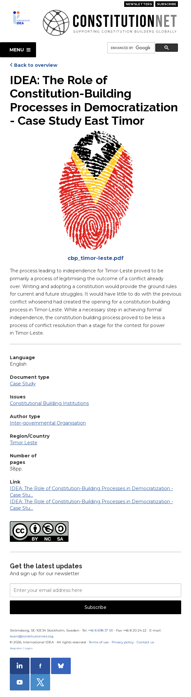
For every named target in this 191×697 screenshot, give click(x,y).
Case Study (23, 384)
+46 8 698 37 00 (100, 630)
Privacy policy (123, 642)
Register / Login (21, 648)
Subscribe (166, 4)
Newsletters (139, 4)
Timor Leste (23, 443)
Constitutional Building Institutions (49, 403)
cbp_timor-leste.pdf (95, 258)
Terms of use (99, 642)
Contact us (145, 642)
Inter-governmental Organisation (48, 423)
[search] (130, 48)
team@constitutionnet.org (31, 636)
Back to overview (35, 65)
